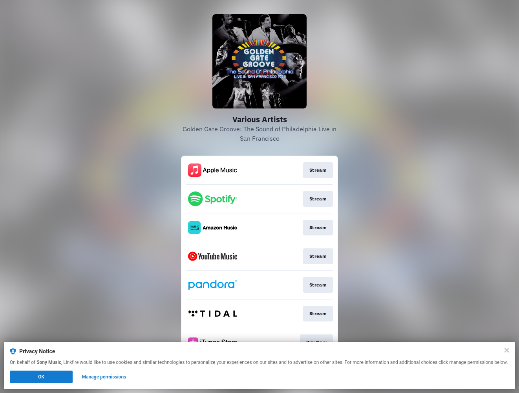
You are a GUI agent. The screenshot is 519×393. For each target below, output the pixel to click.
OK (41, 377)
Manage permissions (104, 377)
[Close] (507, 350)
